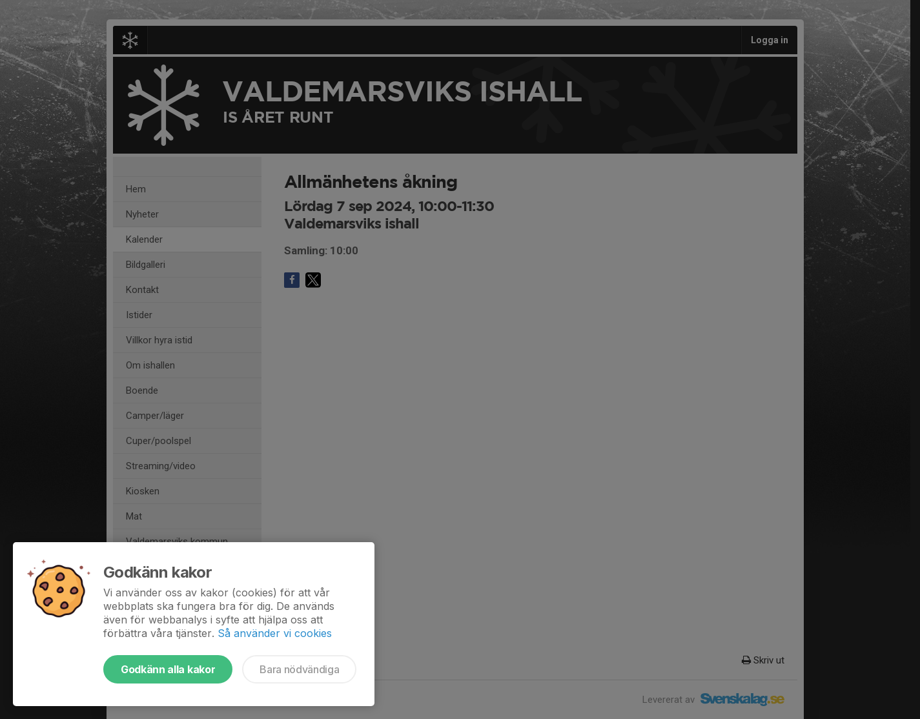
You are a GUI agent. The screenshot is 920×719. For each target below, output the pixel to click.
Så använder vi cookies (275, 633)
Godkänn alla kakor (168, 669)
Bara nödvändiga (299, 669)
